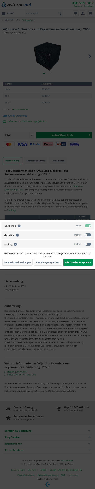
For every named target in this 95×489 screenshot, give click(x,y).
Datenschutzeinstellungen (17, 262)
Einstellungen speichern (48, 262)
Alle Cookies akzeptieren (78, 262)
